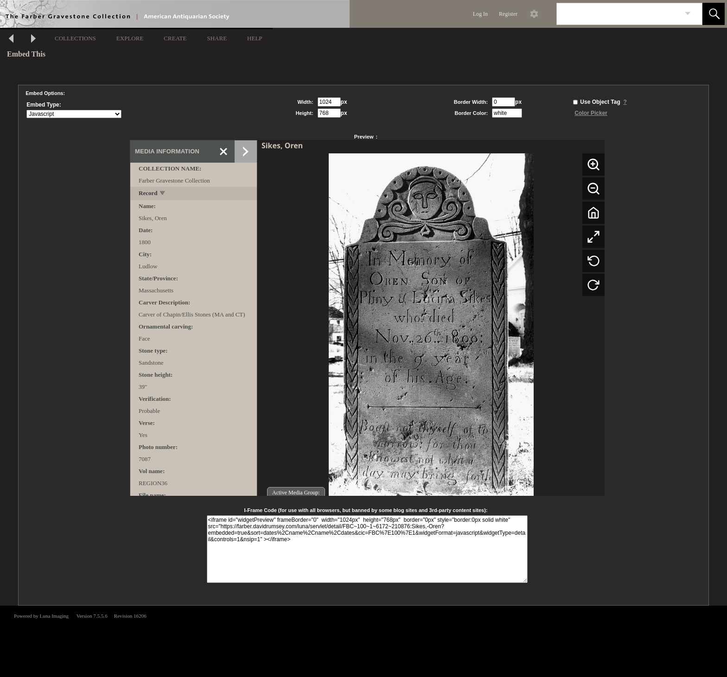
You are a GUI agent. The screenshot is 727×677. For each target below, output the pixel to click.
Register (508, 14)
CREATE (175, 38)
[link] (687, 13)
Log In (480, 14)
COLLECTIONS (75, 38)
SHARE (217, 38)
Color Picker (590, 113)
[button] (713, 14)
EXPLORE (130, 38)
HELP (254, 38)
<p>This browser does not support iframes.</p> (363, 640)
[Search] (618, 14)
